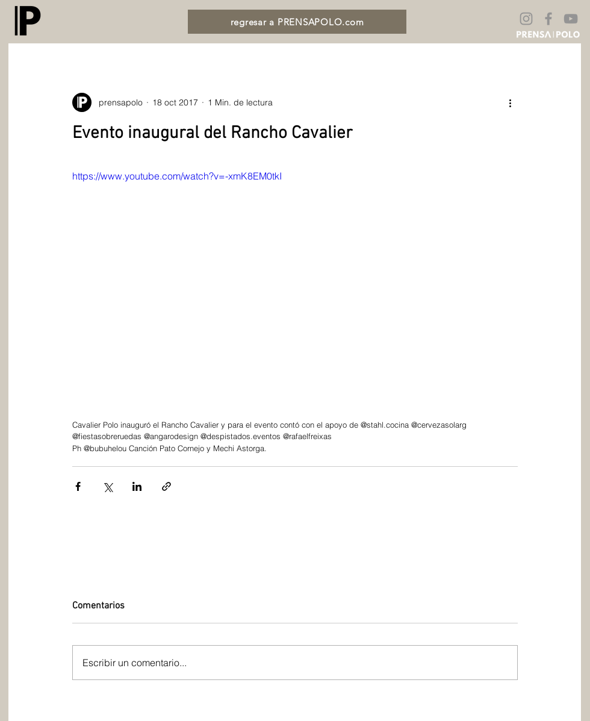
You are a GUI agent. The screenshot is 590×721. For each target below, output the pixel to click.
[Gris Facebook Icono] (548, 18)
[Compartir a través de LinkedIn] (137, 486)
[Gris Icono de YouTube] (570, 18)
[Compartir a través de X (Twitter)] (107, 486)
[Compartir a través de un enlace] (166, 486)
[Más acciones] (510, 102)
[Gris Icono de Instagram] (526, 18)
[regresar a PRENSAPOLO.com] (297, 22)
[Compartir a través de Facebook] (78, 486)
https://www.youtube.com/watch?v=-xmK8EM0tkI (177, 176)
